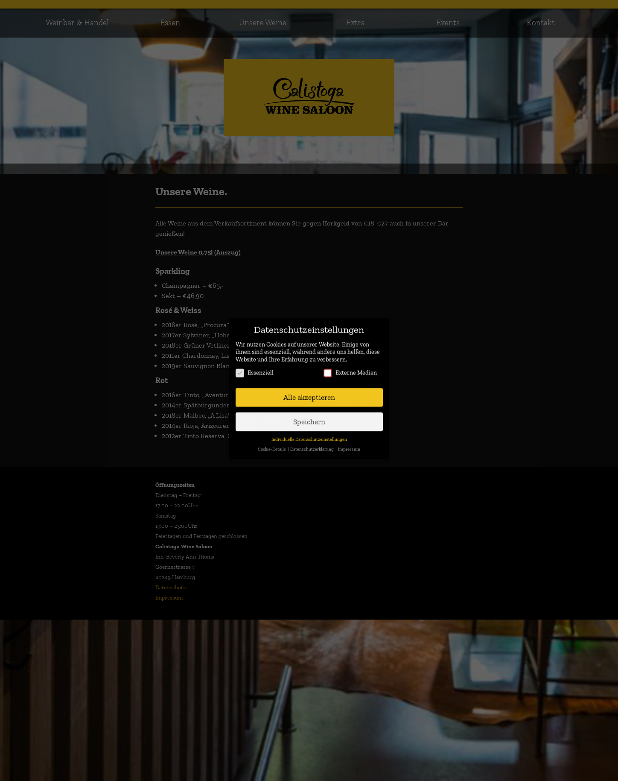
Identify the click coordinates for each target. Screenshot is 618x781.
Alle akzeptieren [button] (309, 390)
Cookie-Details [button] (272, 442)
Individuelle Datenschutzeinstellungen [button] (309, 433)
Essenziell (255, 367)
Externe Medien (350, 367)
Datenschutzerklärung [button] (312, 442)
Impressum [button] (349, 442)
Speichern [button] (309, 414)
